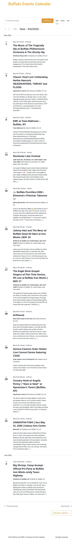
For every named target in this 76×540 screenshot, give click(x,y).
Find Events (47, 20)
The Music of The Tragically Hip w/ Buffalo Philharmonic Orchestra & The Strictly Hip (29, 49)
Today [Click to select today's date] (15, 29)
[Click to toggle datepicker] (30, 29)
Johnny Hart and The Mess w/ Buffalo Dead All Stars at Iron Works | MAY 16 (29, 234)
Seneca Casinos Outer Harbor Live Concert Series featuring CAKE (30, 352)
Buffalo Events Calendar (29, 4)
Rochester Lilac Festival (26, 156)
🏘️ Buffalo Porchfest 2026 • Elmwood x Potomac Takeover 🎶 (30, 195)
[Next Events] (9, 29)
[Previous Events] (5, 29)
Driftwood (18, 315)
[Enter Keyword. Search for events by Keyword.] (23, 21)
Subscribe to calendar (60, 513)
